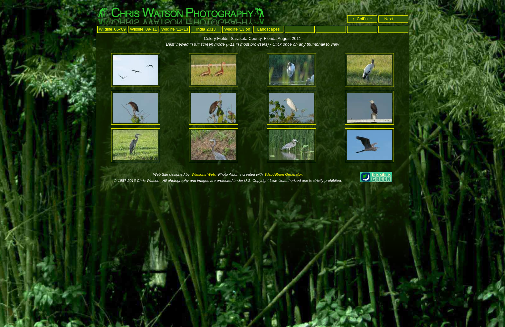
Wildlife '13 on (237, 29)
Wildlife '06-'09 (112, 29)
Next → (394, 18)
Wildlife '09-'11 (143, 29)
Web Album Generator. (283, 174)
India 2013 (206, 29)
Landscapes (268, 29)
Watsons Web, (203, 174)
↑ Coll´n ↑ (362, 18)
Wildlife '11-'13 (174, 29)
